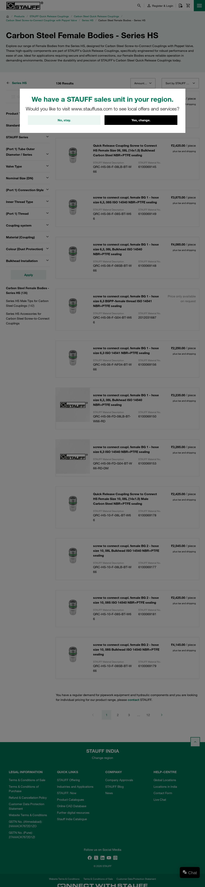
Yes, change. (141, 120)
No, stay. (64, 120)
